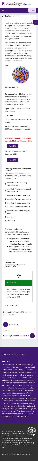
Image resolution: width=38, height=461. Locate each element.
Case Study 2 (12, 221)
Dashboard (17, 232)
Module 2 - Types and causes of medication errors (19, 190)
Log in (32, 10)
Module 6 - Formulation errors (18, 207)
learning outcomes (12, 87)
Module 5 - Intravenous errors (18, 203)
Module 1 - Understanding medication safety (17, 183)
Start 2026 (13, 146)
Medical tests (11, 325)
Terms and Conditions (10, 354)
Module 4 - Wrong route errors (19, 199)
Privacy (22, 354)
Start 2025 (13, 160)
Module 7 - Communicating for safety (18, 211)
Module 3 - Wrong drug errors (18, 195)
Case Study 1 (12, 217)
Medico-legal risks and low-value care (20, 336)
